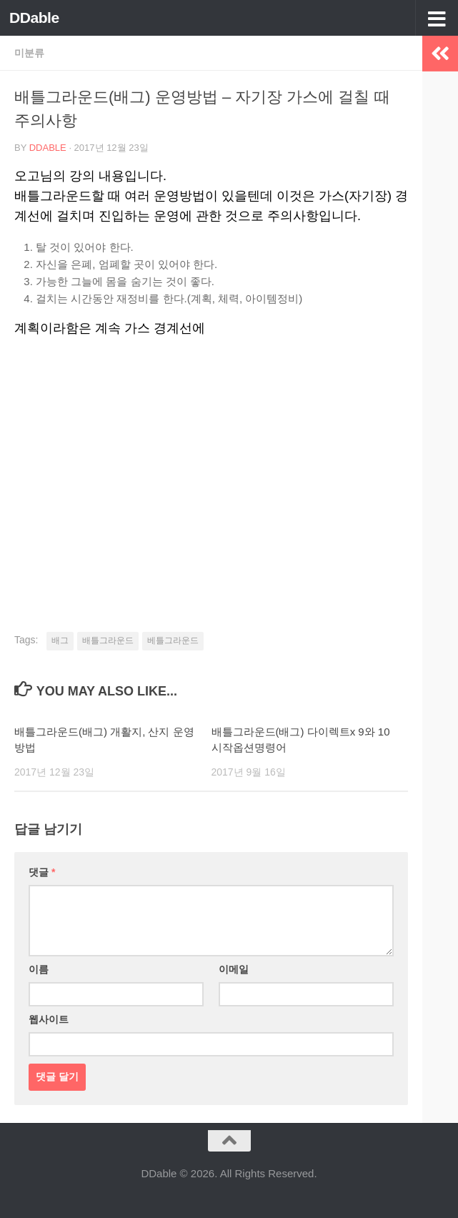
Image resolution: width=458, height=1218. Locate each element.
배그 (60, 640)
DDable (34, 17)
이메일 (234, 969)
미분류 (29, 53)
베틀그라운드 (173, 640)
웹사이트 (49, 1019)
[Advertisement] (211, 460)
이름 (39, 969)
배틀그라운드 (108, 640)
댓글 (42, 872)
